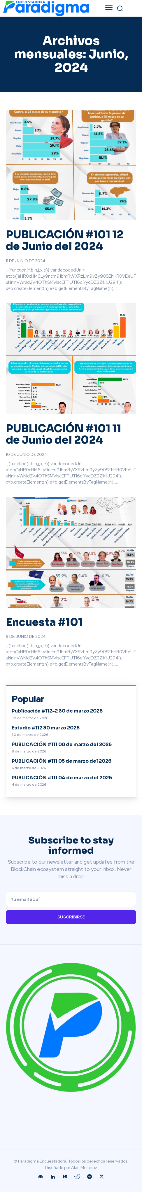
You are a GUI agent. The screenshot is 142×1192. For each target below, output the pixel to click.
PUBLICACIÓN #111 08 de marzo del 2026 (62, 744)
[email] (71, 899)
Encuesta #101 (44, 622)
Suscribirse (71, 917)
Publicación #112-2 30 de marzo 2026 (57, 711)
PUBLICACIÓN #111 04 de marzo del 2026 (62, 778)
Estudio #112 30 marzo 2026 (46, 728)
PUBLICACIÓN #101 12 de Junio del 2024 (64, 240)
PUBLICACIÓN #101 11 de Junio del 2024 (63, 434)
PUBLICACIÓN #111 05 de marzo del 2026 (61, 761)
